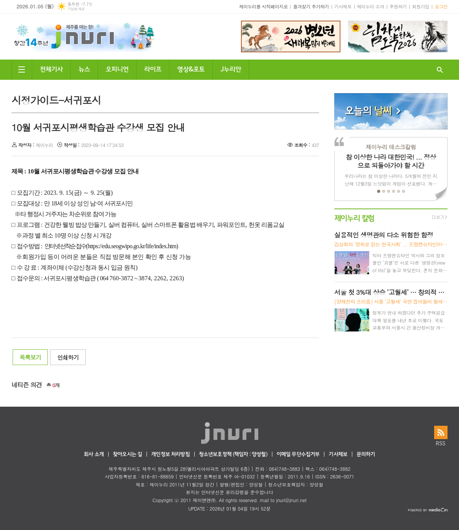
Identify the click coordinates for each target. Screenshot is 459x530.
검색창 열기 (440, 70)
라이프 (152, 68)
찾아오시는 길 (127, 454)
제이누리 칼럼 (354, 217)
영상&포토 (191, 68)
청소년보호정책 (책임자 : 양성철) (233, 454)
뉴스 (84, 68)
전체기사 (51, 68)
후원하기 (398, 6)
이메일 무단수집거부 (298, 454)
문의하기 (365, 454)
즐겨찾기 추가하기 (311, 6)
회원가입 (420, 6)
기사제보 (343, 6)
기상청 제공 (76, 8)
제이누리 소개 (370, 6)
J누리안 (230, 68)
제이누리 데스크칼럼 (391, 147)
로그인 (441, 6)
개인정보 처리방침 (170, 454)
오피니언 (117, 68)
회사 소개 (94, 454)
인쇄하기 (67, 357)
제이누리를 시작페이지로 (263, 6)
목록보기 (30, 357)
